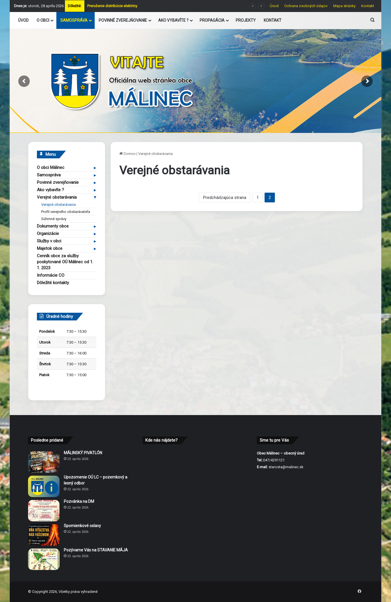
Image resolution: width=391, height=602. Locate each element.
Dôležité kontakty (53, 282)
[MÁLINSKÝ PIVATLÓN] (43, 462)
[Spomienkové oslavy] (43, 535)
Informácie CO (50, 275)
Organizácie (48, 233)
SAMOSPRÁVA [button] (74, 20)
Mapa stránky (344, 6)
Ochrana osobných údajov (306, 6)
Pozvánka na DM (79, 501)
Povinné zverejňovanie (58, 182)
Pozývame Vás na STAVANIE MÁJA (96, 550)
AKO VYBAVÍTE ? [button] (173, 20)
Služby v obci (49, 241)
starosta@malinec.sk (286, 467)
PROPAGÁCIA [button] (212, 20)
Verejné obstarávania (57, 197)
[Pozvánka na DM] (43, 510)
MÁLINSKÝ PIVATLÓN (83, 452)
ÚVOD (23, 20)
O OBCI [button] (43, 20)
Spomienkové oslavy (82, 525)
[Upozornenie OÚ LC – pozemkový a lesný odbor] (43, 486)
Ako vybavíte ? (50, 189)
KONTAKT (272, 20)
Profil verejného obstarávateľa (65, 212)
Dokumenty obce (53, 226)
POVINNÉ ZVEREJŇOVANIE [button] (123, 20)
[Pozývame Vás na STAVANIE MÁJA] (43, 559)
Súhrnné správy (53, 219)
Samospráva (49, 175)
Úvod (274, 6)
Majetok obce (49, 248)
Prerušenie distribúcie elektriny (112, 6)
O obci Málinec (50, 167)
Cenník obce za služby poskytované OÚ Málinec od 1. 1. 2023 (65, 261)
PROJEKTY (246, 20)
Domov (127, 154)
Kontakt (367, 6)
